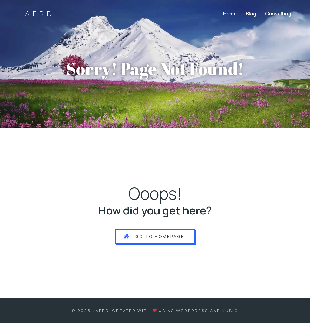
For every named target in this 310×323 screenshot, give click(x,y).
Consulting (278, 13)
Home (230, 13)
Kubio (230, 310)
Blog (251, 13)
